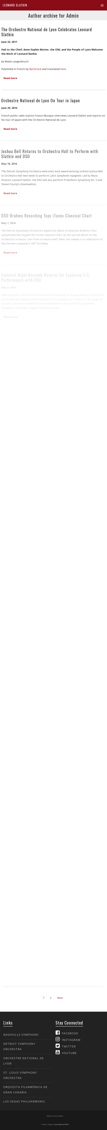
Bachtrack (35, 69)
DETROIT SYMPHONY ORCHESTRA (19, 1046)
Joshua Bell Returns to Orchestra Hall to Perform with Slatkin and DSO (49, 153)
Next (60, 997)
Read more (10, 78)
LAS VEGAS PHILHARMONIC (24, 1101)
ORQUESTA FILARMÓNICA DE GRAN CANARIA (25, 1089)
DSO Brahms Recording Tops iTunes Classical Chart (46, 215)
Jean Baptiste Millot (62, 1124)
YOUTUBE (69, 1053)
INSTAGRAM (71, 1040)
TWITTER (69, 1046)
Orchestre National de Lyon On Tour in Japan (40, 100)
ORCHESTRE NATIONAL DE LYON (23, 1060)
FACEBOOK (70, 1033)
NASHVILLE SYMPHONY (21, 1035)
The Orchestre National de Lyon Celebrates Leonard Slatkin (46, 31)
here (63, 69)
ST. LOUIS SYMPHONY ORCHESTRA (20, 1075)
